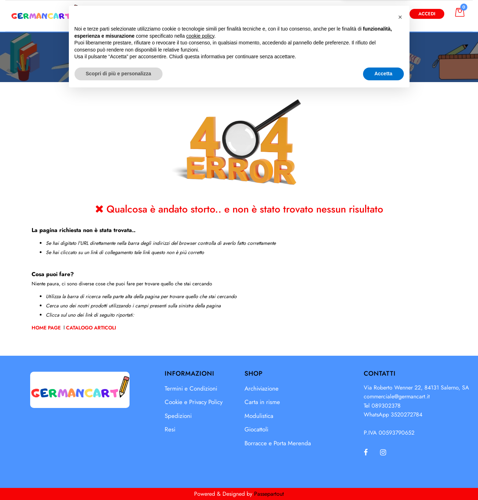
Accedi (426, 13)
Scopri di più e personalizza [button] (118, 480)
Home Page (47, 327)
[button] (311, 14)
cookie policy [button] (200, 443)
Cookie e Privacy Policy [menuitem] (193, 402)
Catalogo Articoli (91, 327)
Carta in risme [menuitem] (262, 402)
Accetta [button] (383, 480)
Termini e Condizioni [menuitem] (191, 388)
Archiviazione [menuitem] (262, 388)
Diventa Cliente (375, 13)
